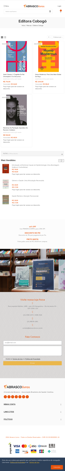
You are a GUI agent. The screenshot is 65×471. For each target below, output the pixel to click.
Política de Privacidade (32, 359)
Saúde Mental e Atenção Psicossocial (25, 196)
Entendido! (57, 467)
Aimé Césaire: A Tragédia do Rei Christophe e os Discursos (13, 75)
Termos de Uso (18, 359)
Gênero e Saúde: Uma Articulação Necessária (28, 180)
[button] (60, 160)
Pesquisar (50, 11)
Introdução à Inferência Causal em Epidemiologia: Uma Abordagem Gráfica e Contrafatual (35, 166)
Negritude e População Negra (12, 79)
